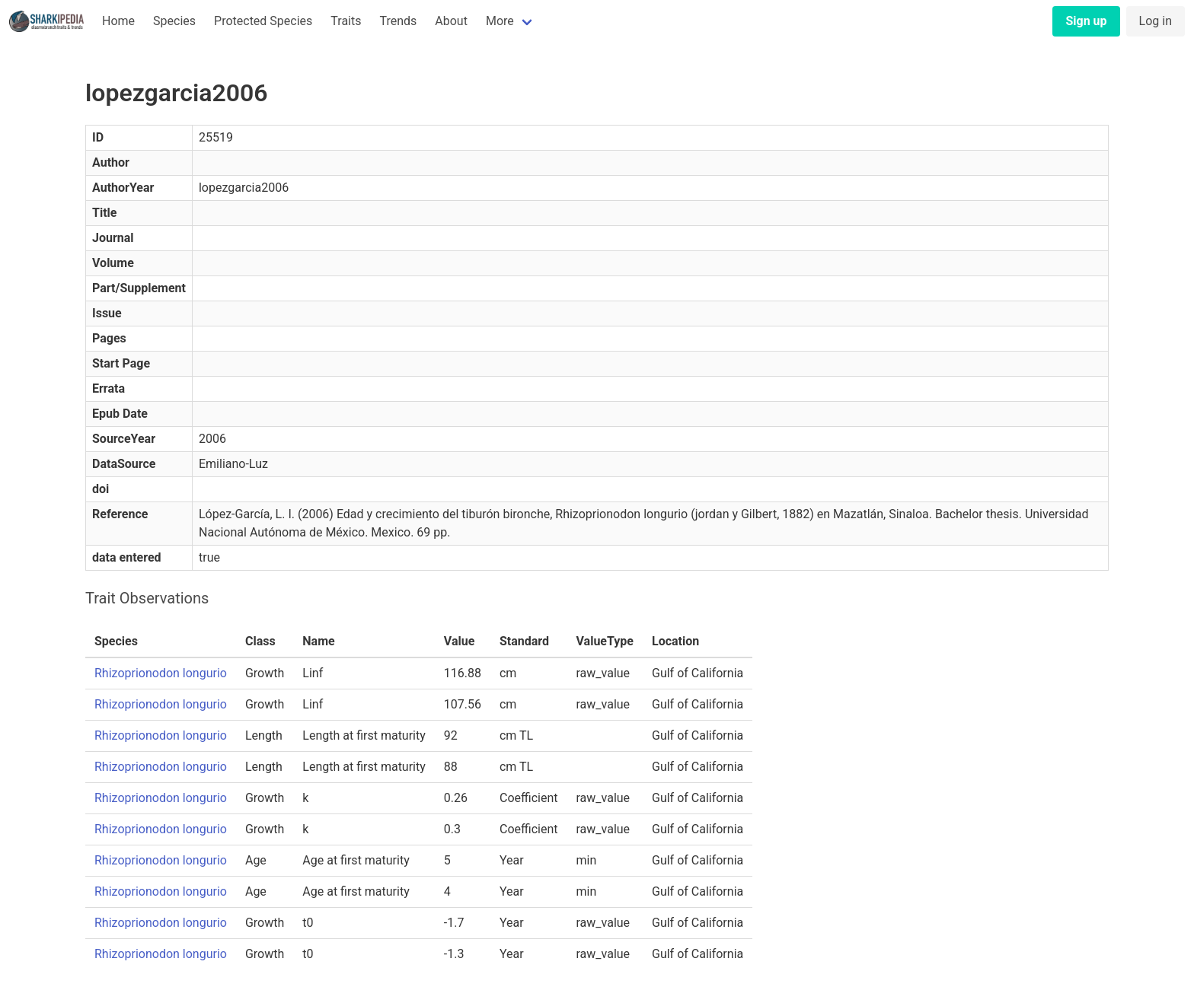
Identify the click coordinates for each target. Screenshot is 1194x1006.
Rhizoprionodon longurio (160, 673)
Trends (398, 21)
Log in (1155, 21)
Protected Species (263, 21)
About (451, 21)
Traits (345, 21)
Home (118, 21)
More (500, 21)
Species (174, 21)
